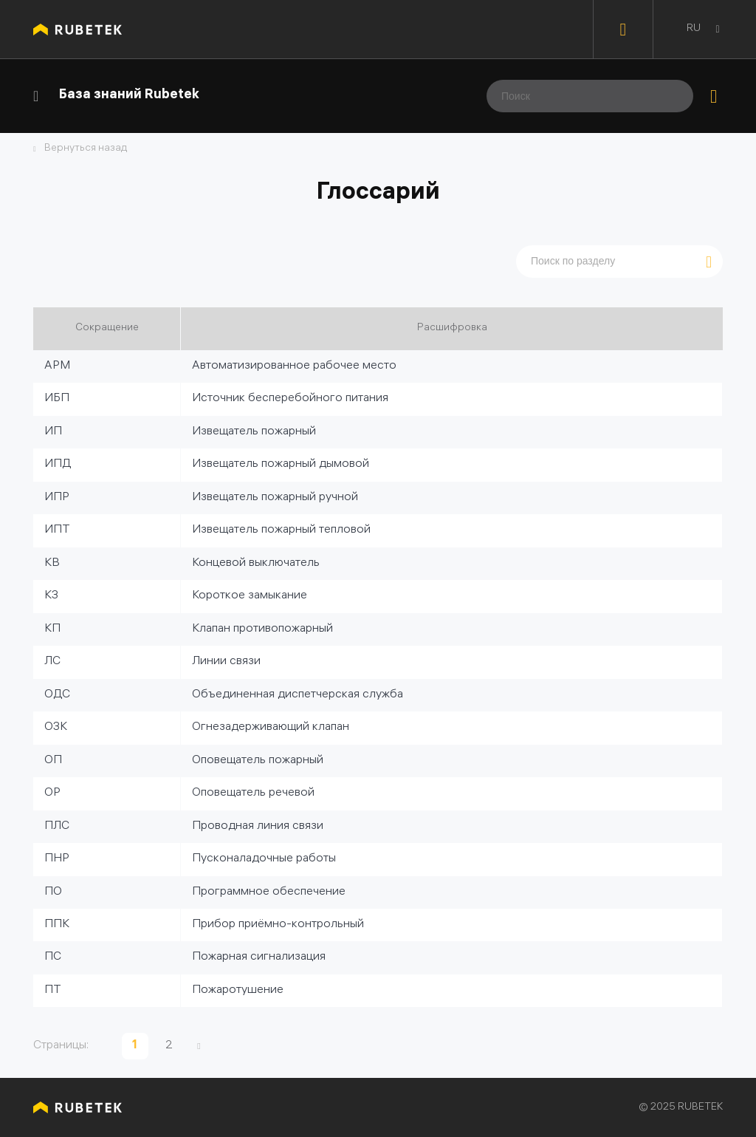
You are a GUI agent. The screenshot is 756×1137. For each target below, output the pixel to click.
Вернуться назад (85, 149)
